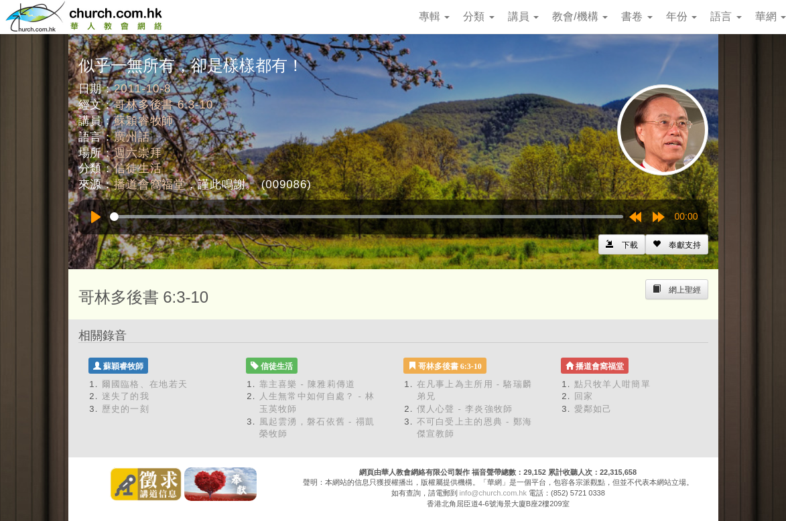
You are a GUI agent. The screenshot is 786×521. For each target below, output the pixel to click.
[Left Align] (676, 244)
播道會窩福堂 (150, 184)
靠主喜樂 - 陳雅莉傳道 (307, 384)
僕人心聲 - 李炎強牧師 (465, 409)
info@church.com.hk (493, 493)
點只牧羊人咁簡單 (612, 384)
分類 (478, 16)
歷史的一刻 (126, 409)
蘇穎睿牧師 (144, 121)
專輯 (434, 16)
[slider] (366, 216)
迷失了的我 (126, 396)
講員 (523, 16)
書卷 (636, 16)
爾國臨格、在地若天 (145, 384)
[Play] (96, 217)
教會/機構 (580, 16)
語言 (725, 16)
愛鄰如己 (593, 409)
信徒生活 (137, 168)
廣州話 (132, 137)
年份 (681, 16)
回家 (584, 396)
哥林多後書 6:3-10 (163, 104)
